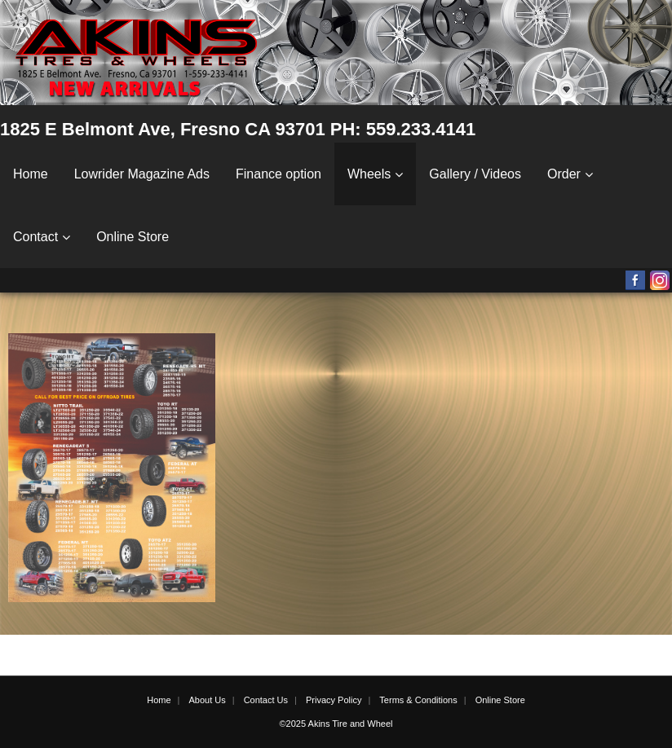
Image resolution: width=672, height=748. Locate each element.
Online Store (132, 237)
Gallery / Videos (475, 174)
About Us (206, 700)
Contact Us (266, 700)
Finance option (278, 174)
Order (564, 174)
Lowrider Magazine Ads (142, 174)
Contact (35, 237)
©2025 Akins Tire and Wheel (336, 723)
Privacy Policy (333, 700)
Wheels (369, 174)
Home (30, 174)
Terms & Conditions (418, 700)
